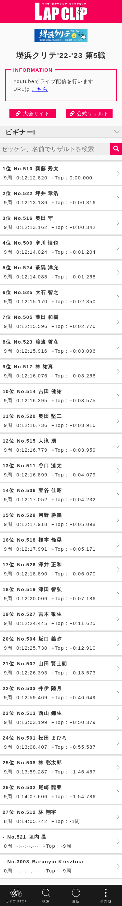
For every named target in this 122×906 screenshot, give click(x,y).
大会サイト (33, 113)
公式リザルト (89, 113)
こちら (40, 89)
